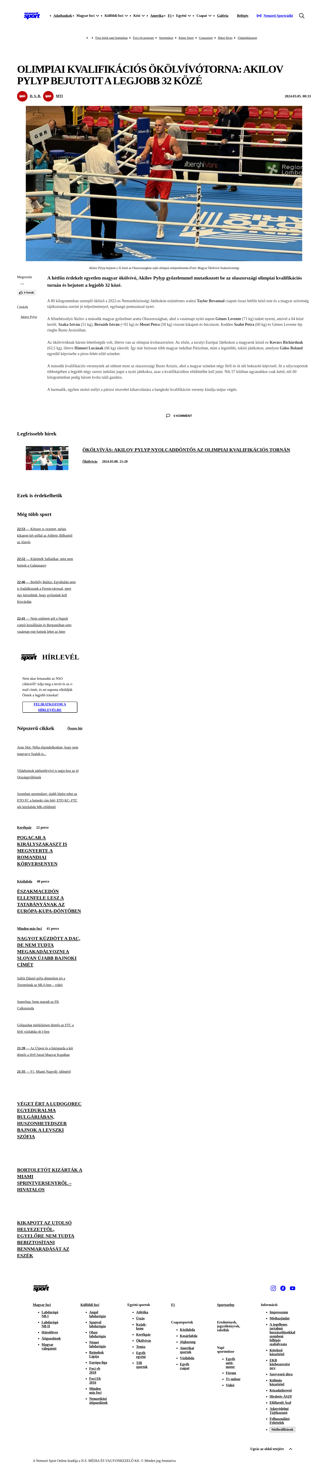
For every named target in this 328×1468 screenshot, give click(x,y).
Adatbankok (62, 15)
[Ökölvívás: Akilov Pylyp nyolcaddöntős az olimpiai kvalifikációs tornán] (47, 469)
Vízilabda (187, 1358)
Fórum (231, 1373)
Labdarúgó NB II (50, 1324)
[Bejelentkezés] (243, 15)
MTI (59, 96)
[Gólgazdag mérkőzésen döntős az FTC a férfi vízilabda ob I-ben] (50, 1028)
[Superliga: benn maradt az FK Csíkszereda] (50, 1005)
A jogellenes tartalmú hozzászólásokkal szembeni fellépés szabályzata (282, 1334)
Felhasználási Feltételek (280, 1421)
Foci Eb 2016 (95, 1380)
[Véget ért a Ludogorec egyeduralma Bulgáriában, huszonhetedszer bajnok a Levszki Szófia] (50, 1120)
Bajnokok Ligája (96, 1354)
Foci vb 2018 (94, 1370)
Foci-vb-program (143, 38)
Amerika (156, 15)
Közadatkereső (281, 1390)
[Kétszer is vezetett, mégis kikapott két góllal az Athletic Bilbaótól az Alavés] (50, 536)
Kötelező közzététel (277, 1352)
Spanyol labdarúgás (97, 1324)
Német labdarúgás (97, 1344)
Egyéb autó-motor (230, 1363)
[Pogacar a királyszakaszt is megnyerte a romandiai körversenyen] (50, 850)
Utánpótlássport (247, 38)
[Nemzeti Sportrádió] (275, 16)
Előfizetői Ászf (280, 1402)
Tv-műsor (233, 1379)
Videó (230, 1385)
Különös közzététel (277, 1382)
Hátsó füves (225, 38)
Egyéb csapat (185, 1366)
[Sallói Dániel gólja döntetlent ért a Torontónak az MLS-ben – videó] (50, 981)
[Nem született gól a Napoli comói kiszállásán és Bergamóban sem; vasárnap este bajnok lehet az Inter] (50, 625)
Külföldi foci (89, 1305)
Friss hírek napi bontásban (111, 38)
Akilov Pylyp (29, 317)
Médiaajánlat (280, 1318)
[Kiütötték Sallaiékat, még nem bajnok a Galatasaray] (50, 562)
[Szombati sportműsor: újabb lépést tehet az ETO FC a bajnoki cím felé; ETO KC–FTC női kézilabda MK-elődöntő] (50, 800)
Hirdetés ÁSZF (281, 1396)
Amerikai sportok (187, 1350)
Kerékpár (24, 827)
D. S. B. (35, 96)
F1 (170, 15)
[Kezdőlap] (32, 15)
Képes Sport (186, 38)
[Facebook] (283, 1288)
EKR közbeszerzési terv (280, 1364)
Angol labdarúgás (97, 1314)
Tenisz (140, 1347)
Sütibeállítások (282, 1429)
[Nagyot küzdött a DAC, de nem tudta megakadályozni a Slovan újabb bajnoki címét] (50, 951)
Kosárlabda (188, 1336)
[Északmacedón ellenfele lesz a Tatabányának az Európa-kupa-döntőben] (50, 901)
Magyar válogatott (49, 1346)
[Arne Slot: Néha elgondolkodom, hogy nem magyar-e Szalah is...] (50, 750)
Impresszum (279, 1312)
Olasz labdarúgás (97, 1334)
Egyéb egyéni (141, 1355)
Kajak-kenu (141, 1326)
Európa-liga (98, 1362)
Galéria (222, 15)
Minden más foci (29, 928)
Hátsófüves (50, 1332)
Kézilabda (24, 881)
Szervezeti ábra (281, 1374)
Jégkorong (188, 1342)
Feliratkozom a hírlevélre (50, 707)
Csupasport (206, 38)
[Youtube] (292, 1288)
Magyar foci (42, 1305)
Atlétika (142, 1312)
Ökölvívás (89, 461)
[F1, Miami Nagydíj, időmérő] (50, 1071)
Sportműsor (166, 38)
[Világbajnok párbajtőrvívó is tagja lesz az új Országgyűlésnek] (50, 773)
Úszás (140, 1318)
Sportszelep (225, 1305)
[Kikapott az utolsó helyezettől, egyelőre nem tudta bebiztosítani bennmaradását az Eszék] (50, 1239)
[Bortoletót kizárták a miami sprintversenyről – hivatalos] (50, 1180)
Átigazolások (51, 1338)
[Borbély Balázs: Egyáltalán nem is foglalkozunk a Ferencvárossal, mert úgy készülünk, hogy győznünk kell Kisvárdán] (50, 592)
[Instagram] (273, 1288)
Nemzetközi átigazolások (98, 1400)
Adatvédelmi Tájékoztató (279, 1411)
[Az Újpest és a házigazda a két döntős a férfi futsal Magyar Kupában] (50, 1051)
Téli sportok (141, 1365)
